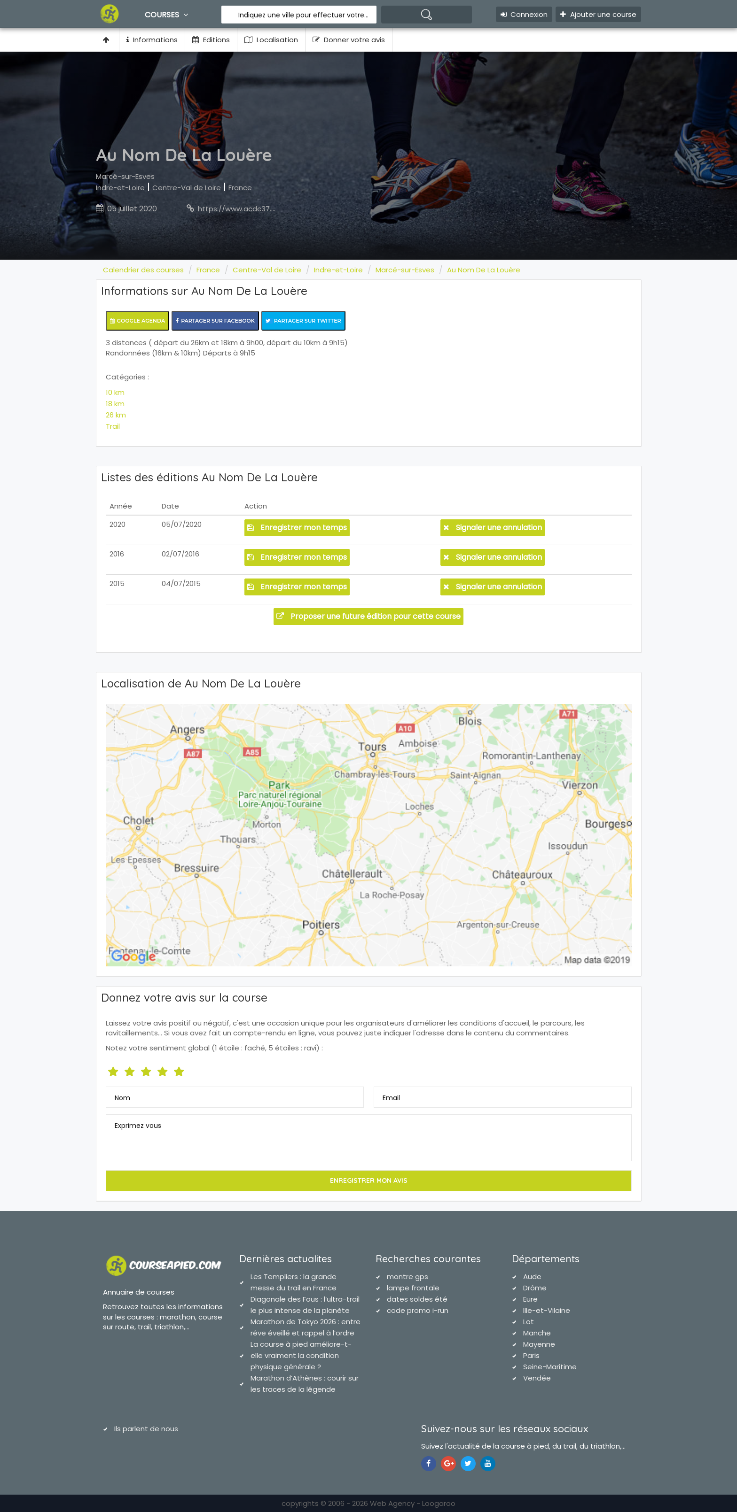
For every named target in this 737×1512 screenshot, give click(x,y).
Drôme (535, 1288)
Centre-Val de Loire (186, 188)
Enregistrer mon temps (297, 527)
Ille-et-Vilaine (546, 1310)
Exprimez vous (138, 1125)
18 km (115, 404)
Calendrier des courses (143, 270)
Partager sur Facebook (215, 320)
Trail (113, 426)
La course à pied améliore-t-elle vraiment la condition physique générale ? (301, 1355)
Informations (152, 40)
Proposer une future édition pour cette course (368, 616)
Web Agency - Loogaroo (412, 1503)
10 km (115, 392)
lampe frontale (413, 1288)
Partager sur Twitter (303, 320)
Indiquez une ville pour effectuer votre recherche (303, 15)
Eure (530, 1299)
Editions (211, 40)
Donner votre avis (349, 40)
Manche (537, 1333)
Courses (167, 14)
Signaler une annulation (492, 527)
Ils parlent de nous (146, 1429)
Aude (532, 1276)
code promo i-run (417, 1310)
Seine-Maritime (550, 1367)
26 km (116, 415)
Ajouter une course (598, 14)
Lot (528, 1322)
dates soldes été (417, 1299)
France (240, 188)
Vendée (537, 1378)
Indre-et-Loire (120, 188)
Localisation (271, 40)
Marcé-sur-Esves (125, 176)
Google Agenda (137, 320)
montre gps (407, 1276)
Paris (531, 1355)
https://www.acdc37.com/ (244, 209)
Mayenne (539, 1344)
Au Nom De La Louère (483, 270)
